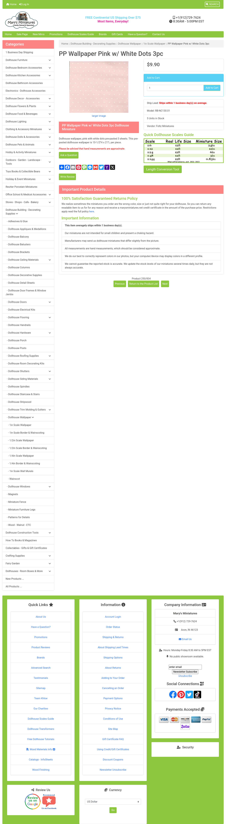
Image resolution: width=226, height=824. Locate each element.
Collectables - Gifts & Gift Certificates (26, 548)
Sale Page (22, 34)
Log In (24, 4)
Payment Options (113, 698)
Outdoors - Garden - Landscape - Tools (28, 161)
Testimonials (41, 677)
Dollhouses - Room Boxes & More (28, 571)
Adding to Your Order (113, 677)
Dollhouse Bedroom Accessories (28, 67)
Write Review (67, 176)
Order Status (113, 626)
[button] (212, 4)
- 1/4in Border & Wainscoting (23, 463)
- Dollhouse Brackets (18, 252)
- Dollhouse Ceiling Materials (28, 259)
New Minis (39, 34)
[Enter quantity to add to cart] (175, 88)
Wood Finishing (40, 769)
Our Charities (41, 708)
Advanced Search (41, 667)
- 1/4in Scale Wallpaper (20, 455)
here (91, 211)
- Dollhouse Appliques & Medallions (26, 229)
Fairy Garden (28, 563)
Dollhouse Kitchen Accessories (28, 75)
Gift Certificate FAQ (113, 739)
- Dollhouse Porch (16, 340)
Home (11, 4)
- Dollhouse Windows (28, 486)
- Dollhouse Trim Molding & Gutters (28, 409)
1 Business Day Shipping (19, 52)
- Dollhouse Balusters (18, 244)
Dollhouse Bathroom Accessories (24, 83)
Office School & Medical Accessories (28, 194)
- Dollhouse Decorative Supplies (24, 275)
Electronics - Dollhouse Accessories (25, 90)
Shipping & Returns (113, 637)
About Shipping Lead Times (113, 647)
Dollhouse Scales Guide (81, 34)
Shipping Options (112, 657)
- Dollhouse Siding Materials (28, 378)
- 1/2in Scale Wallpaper (20, 440)
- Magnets (12, 494)
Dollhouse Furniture (28, 60)
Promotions (56, 34)
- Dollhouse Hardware (28, 332)
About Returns (113, 667)
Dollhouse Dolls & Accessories (28, 136)
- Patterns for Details (18, 517)
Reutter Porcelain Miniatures (21, 186)
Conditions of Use (113, 718)
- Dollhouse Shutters (28, 371)
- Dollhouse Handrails (18, 325)
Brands (103, 34)
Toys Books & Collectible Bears (28, 171)
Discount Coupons (113, 759)
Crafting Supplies (28, 555)
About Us (41, 616)
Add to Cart (212, 87)
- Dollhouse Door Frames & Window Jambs (26, 292)
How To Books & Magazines (21, 540)
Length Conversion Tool (162, 169)
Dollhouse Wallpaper (129, 43)
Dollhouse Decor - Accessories (28, 98)
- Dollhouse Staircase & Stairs (23, 394)
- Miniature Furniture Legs (20, 509)
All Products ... (14, 586)
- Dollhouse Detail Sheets (20, 282)
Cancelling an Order (113, 688)
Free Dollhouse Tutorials (40, 739)
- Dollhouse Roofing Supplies (28, 355)
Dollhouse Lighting (28, 121)
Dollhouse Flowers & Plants (28, 106)
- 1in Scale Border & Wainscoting (25, 432)
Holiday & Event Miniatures (28, 179)
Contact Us (158, 34)
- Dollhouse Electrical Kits (20, 309)
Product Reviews (41, 647)
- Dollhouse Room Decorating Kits (25, 363)
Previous (120, 283)
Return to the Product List (143, 283)
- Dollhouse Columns (18, 267)
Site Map (113, 728)
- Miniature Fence (16, 501)
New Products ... (15, 578)
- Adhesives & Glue (17, 221)
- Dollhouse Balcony (17, 236)
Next (165, 283)
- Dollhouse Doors (28, 302)
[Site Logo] (39, 20)
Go (113, 810)
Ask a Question (68, 155)
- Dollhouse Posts (16, 348)
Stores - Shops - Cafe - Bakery (28, 202)
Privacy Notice (113, 708)
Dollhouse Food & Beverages (28, 113)
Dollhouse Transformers (40, 728)
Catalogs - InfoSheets (41, 759)
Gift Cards (117, 34)
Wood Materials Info (41, 749)
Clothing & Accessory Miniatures (28, 129)
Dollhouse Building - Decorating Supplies (93, 43)
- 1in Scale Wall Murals (19, 471)
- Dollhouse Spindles (18, 386)
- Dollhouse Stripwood (18, 401)
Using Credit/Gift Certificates (113, 749)
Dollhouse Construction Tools (28, 532)
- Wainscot (13, 478)
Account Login (113, 616)
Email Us (185, 639)
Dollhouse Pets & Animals (28, 144)
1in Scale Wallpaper (154, 43)
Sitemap (41, 688)
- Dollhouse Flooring (28, 317)
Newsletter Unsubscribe (113, 769)
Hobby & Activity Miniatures (28, 152)
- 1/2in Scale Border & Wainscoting (26, 448)
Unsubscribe (185, 675)
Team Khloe (40, 698)
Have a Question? (137, 34)
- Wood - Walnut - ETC (18, 524)
